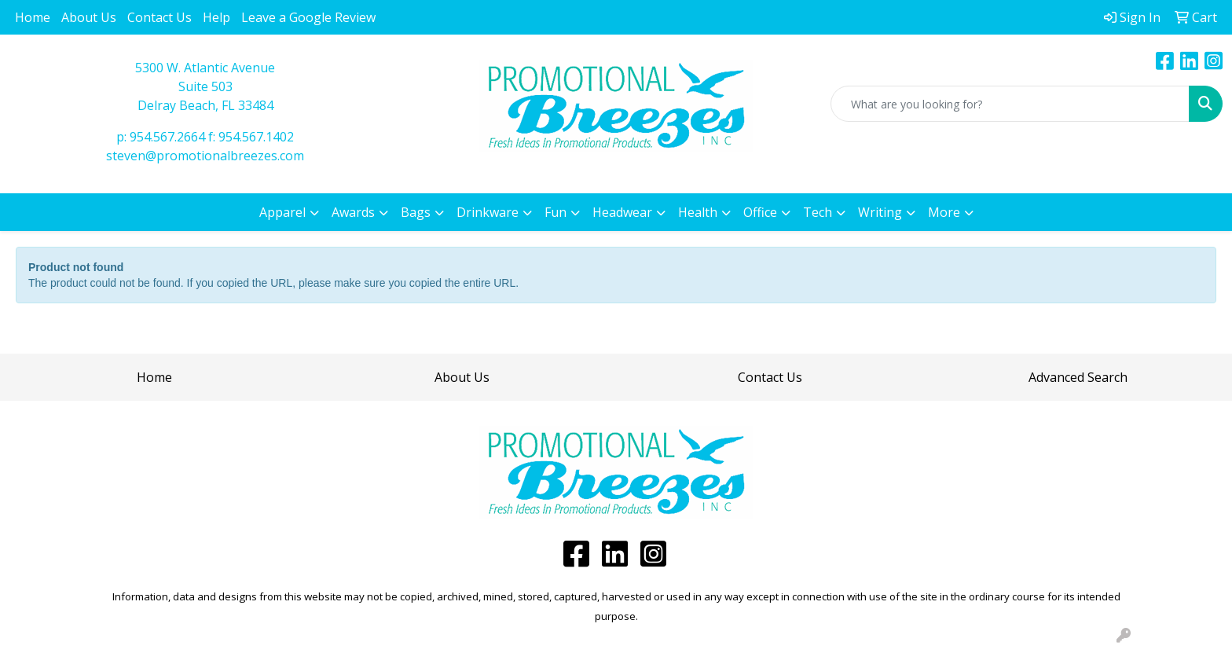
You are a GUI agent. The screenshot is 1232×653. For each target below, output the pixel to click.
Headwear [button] (622, 212)
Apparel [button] (282, 212)
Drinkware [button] (487, 212)
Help (216, 17)
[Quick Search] (1010, 104)
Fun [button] (555, 212)
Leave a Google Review (308, 17)
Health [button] (697, 212)
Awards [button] (353, 212)
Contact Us (159, 17)
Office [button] (760, 212)
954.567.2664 (167, 136)
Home (32, 17)
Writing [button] (880, 212)
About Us (88, 17)
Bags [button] (416, 212)
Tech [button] (817, 212)
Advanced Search (1078, 377)
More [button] (944, 212)
